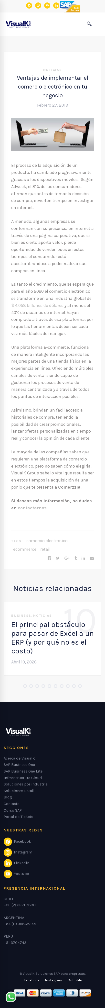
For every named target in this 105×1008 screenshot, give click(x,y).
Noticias (52, 70)
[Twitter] (58, 558)
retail (45, 549)
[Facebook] (49, 558)
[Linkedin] (83, 558)
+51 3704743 (15, 942)
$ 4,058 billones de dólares (37, 305)
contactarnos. (33, 508)
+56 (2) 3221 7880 (20, 905)
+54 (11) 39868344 (20, 923)
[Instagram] (53, 980)
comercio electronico (47, 540)
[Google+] (67, 558)
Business (21, 616)
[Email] (92, 558)
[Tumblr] (76, 558)
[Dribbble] (74, 980)
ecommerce (24, 549)
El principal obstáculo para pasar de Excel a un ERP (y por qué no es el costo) (52, 637)
